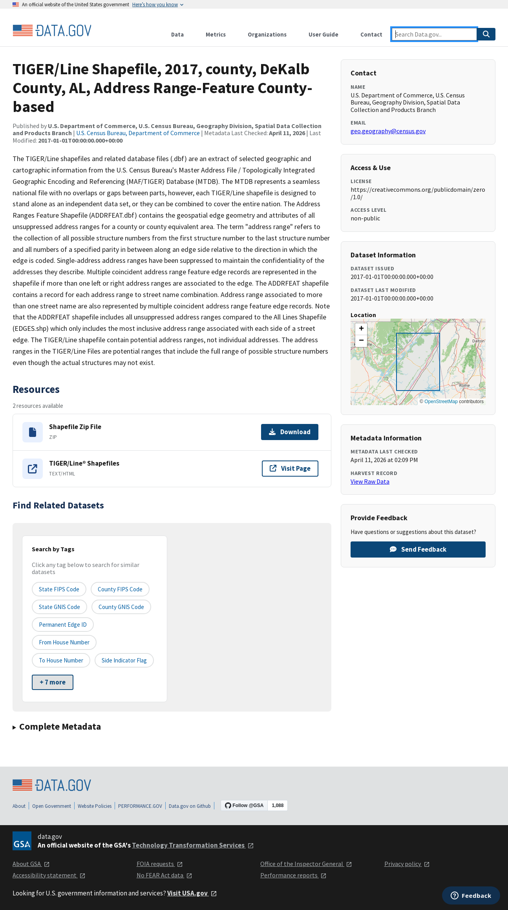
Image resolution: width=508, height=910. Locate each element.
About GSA (31, 864)
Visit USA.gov (192, 893)
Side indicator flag (124, 660)
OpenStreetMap (441, 401)
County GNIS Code (121, 607)
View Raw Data (370, 481)
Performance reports (293, 875)
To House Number (61, 660)
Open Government (51, 806)
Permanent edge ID (63, 624)
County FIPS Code (120, 589)
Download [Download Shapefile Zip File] (290, 431)
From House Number (64, 642)
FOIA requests (160, 864)
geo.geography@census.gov (388, 131)
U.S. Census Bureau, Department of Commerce (138, 133)
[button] (361, 329)
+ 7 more (53, 682)
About (19, 806)
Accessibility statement (49, 875)
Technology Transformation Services (193, 845)
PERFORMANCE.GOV (140, 806)
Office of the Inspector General (306, 864)
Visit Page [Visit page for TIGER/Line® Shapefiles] (290, 468)
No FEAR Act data (164, 875)
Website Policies (94, 806)
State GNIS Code (59, 607)
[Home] (52, 30)
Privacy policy (407, 864)
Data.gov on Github (190, 806)
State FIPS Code (59, 589)
